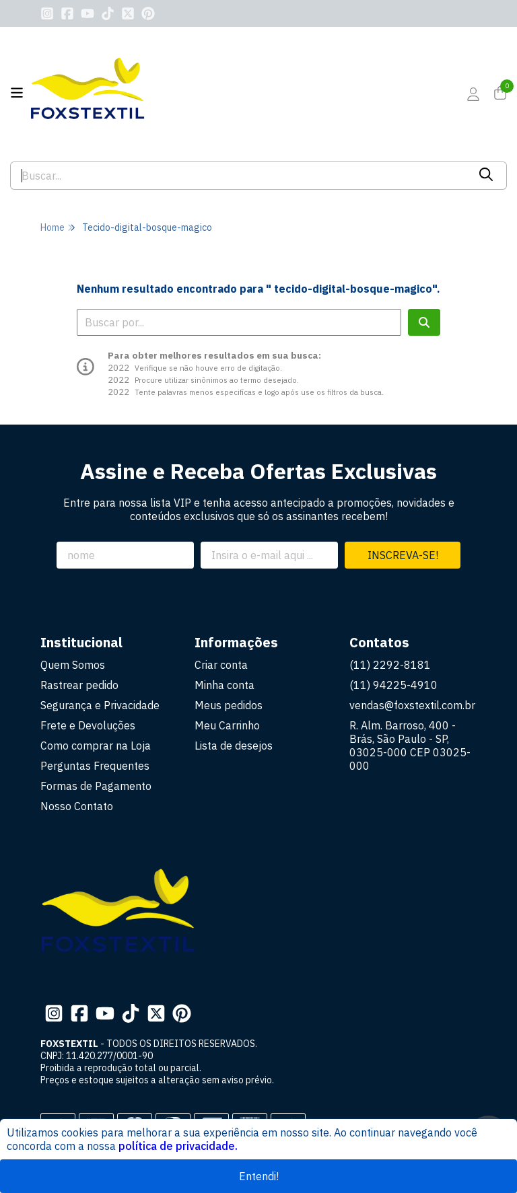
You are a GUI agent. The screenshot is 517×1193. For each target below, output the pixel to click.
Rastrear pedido (79, 685)
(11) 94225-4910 (393, 685)
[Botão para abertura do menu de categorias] (17, 93)
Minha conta (224, 685)
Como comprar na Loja (95, 745)
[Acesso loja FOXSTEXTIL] (473, 94)
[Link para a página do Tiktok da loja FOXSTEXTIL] (107, 13)
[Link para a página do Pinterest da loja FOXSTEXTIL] (148, 13)
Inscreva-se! (403, 555)
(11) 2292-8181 (390, 665)
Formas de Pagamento (95, 786)
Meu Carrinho (227, 725)
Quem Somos (72, 665)
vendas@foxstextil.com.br (412, 705)
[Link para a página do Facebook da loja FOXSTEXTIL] (67, 13)
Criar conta (221, 665)
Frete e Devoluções (87, 725)
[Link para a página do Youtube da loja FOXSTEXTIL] (87, 13)
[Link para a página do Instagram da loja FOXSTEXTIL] (47, 13)
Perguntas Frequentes (94, 765)
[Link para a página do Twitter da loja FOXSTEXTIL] (128, 13)
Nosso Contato (76, 806)
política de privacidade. (178, 1146)
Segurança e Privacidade (100, 705)
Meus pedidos (229, 705)
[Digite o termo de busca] (239, 175)
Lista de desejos (234, 745)
